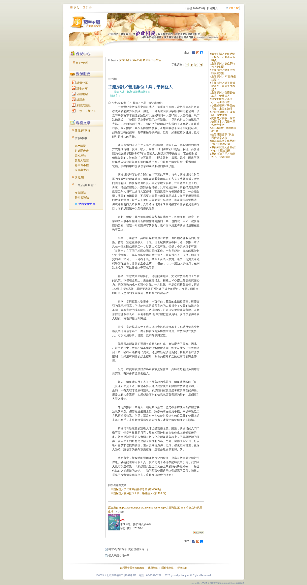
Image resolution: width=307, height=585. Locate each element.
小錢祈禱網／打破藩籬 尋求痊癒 (223, 113)
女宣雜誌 (80, 192)
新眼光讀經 (81, 105)
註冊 (89, 7)
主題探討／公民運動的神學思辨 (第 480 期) (136, 489)
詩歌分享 (80, 88)
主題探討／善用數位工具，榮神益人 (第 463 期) (138, 493)
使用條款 (153, 567)
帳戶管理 (82, 62)
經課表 (78, 99)
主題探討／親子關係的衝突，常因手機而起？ (223, 86)
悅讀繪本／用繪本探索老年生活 (223, 123)
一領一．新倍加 (84, 111)
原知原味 (80, 155)
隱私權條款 (167, 567)
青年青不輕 (82, 165)
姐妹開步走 (82, 150)
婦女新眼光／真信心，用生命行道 (221, 100)
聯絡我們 (182, 567)
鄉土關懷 (80, 145)
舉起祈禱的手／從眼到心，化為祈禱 (223, 155)
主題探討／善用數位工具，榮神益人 (223, 94)
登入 (76, 7)
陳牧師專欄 (83, 130)
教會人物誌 (82, 160)
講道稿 (79, 177)
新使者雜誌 (82, 197)
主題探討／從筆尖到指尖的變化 (223, 71)
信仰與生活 (82, 170)
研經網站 (80, 94)
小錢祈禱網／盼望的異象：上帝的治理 (223, 107)
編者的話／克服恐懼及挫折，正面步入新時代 (223, 57)
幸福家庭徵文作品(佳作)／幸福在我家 (223, 142)
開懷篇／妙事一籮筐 (223, 118)
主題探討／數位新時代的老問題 (223, 65)
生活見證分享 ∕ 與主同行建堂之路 (222, 136)
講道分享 (80, 82)
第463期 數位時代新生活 (146, 60)
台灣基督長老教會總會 (132, 567)
